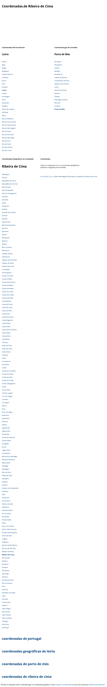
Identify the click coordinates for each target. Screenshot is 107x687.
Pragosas (5, 542)
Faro (3, 84)
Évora (4, 81)
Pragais (4, 539)
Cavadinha (6, 339)
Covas (4, 387)
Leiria (4, 90)
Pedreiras (5, 507)
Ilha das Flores (7, 147)
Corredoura (6, 361)
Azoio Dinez (6, 222)
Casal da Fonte (7, 304)
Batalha (57, 71)
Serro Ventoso (7, 583)
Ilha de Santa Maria (9, 125)
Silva (3, 586)
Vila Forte (5, 624)
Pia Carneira (6, 513)
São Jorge (5, 574)
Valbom (4, 605)
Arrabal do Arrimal (9, 212)
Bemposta (5, 238)
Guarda (4, 87)
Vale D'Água (6, 608)
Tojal (3, 596)
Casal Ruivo (6, 326)
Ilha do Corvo (7, 150)
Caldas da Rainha (60, 77)
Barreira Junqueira (8, 225)
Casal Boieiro (7, 301)
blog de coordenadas (64, 685)
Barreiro (5, 228)
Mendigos (5, 469)
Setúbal (4, 106)
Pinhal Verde (6, 520)
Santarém (5, 103)
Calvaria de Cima (8, 266)
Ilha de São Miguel (8, 128)
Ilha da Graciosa (8, 134)
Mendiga (5, 466)
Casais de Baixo (7, 285)
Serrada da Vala (7, 580)
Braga (4, 68)
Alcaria (4, 177)
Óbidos (57, 96)
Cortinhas (5, 364)
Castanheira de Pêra (61, 81)
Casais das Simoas (8, 282)
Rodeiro (5, 561)
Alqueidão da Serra (9, 181)
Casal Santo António (9, 330)
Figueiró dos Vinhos (61, 84)
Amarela (5, 200)
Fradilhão (5, 444)
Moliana (5, 482)
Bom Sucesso (7, 247)
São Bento (5, 570)
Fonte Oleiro (6, 440)
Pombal (57, 106)
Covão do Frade (7, 380)
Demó (4, 406)
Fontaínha (5, 434)
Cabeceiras (6, 257)
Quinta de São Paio (9, 548)
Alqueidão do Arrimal (10, 184)
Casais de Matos (8, 288)
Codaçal (5, 355)
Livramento (6, 453)
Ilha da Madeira (7, 119)
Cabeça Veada (7, 253)
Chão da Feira (7, 345)
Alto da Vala (6, 187)
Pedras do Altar (7, 504)
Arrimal (4, 215)
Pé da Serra (6, 501)
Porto (4, 100)
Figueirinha (6, 431)
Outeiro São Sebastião (10, 488)
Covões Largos (7, 393)
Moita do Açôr (7, 475)
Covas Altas (6, 390)
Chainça (5, 342)
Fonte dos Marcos (8, 437)
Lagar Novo (6, 450)
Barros (4, 234)
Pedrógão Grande (60, 100)
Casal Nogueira (7, 320)
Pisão (4, 523)
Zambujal (5, 627)
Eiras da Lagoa (7, 412)
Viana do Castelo (8, 109)
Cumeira (5, 399)
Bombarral (58, 74)
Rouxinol (5, 564)
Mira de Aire (6, 472)
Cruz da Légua (7, 396)
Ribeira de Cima (8, 555)
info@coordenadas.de (96, 685)
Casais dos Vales (8, 295)
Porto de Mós (59, 109)
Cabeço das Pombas (9, 260)
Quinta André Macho (9, 545)
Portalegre (6, 96)
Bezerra (5, 241)
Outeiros (5, 491)
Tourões (5, 599)
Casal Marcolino (8, 317)
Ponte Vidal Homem (9, 529)
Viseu (4, 115)
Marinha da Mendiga (9, 456)
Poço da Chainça (8, 526)
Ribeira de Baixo (8, 551)
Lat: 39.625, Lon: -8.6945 (49, 176)
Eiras (3, 409)
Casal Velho (6, 333)
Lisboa (4, 93)
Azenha (4, 219)
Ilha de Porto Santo (9, 122)
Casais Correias (7, 276)
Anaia (4, 203)
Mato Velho (6, 463)
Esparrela (5, 415)
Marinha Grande (60, 90)
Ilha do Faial (6, 144)
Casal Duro (6, 314)
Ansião (56, 68)
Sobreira (5, 589)
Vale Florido (6, 615)
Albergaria (6, 174)
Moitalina (5, 479)
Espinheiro (6, 418)
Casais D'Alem (7, 279)
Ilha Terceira (6, 131)
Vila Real (5, 112)
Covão (4, 368)
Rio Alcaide (6, 558)
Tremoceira (6, 602)
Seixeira (5, 577)
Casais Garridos (7, 298)
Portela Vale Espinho (9, 532)
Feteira (4, 425)
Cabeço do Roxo (8, 263)
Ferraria (5, 421)
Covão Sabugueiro (8, 383)
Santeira (5, 567)
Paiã (3, 494)
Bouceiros (5, 250)
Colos (4, 358)
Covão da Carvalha (9, 371)
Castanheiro (6, 336)
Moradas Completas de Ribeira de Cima (82, 176)
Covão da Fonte (7, 374)
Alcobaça (57, 62)
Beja (3, 65)
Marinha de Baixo (8, 459)
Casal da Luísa (7, 307)
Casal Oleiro (6, 323)
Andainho (5, 206)
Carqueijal (5, 269)
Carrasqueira (7, 273)
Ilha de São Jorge (8, 138)
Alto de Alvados (7, 190)
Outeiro (5, 485)
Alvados (5, 196)
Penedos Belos (7, 510)
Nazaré (57, 93)
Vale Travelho (7, 618)
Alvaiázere (58, 65)
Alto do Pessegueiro (9, 193)
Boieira (4, 244)
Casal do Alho (7, 311)
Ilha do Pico (6, 141)
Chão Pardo (6, 352)
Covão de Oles (7, 377)
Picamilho (5, 517)
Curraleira (5, 402)
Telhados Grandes (8, 593)
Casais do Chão (7, 292)
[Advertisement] (53, 28)
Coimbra (5, 77)
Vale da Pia (6, 612)
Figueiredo (6, 428)
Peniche (57, 103)
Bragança (5, 71)
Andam (4, 209)
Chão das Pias (7, 349)
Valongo (5, 621)
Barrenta (5, 231)
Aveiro (4, 62)
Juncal (4, 447)
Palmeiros (5, 498)
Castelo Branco (7, 74)
